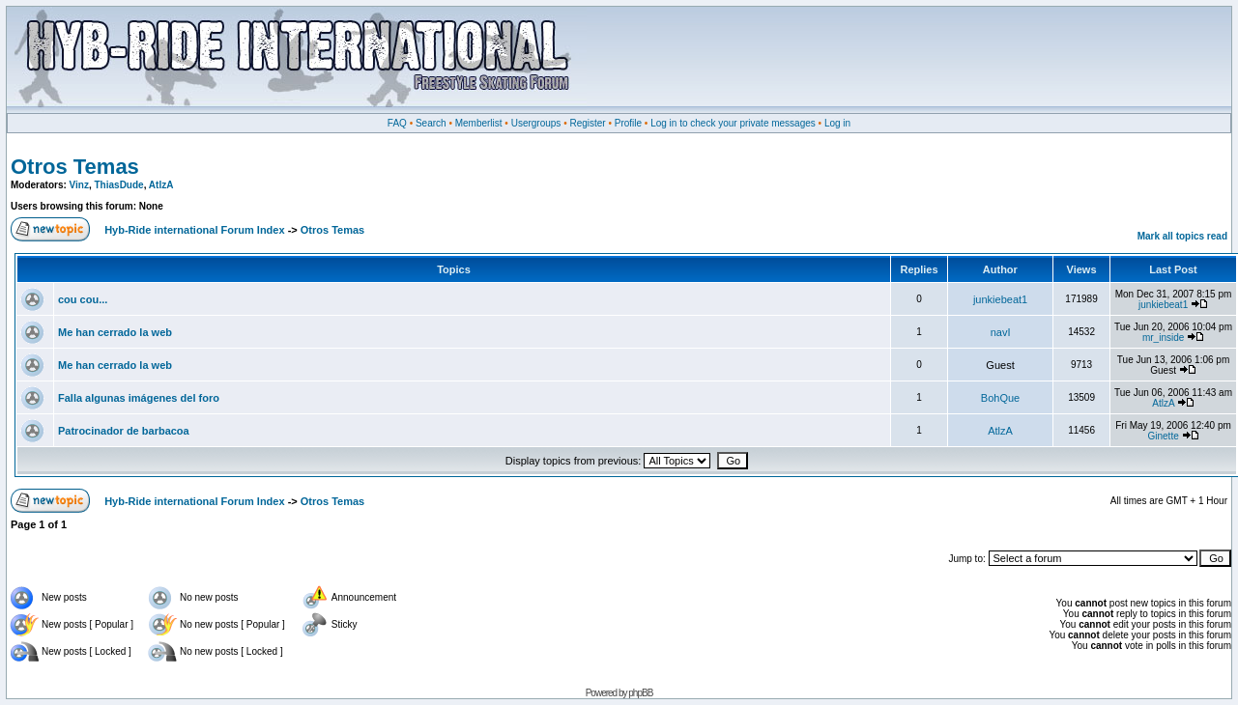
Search (431, 123)
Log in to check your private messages (733, 123)
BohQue (1000, 398)
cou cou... (82, 299)
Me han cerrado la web (115, 332)
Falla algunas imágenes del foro (138, 398)
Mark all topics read (1182, 236)
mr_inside (1163, 337)
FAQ (397, 123)
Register (587, 123)
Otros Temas (75, 167)
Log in (837, 123)
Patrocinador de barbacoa (123, 431)
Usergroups (536, 123)
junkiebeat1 (1000, 299)
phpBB (640, 693)
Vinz (79, 185)
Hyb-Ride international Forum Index (194, 230)
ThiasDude (119, 185)
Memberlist (479, 123)
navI (1001, 332)
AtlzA (161, 185)
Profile (628, 123)
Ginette (1163, 436)
